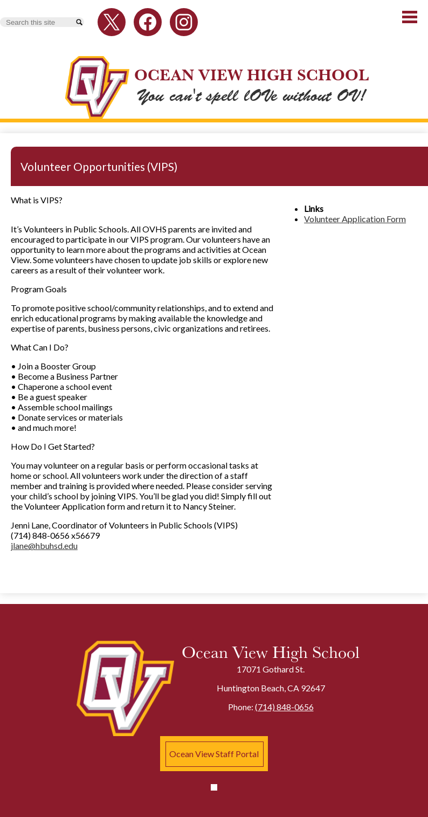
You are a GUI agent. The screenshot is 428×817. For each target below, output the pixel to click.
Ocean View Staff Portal (214, 754)
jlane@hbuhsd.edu (44, 545)
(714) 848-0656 (284, 707)
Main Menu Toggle (409, 17)
